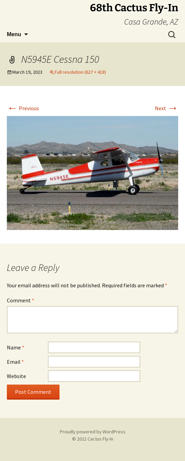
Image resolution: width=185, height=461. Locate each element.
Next (166, 108)
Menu (14, 34)
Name (15, 347)
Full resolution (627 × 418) (80, 72)
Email (15, 361)
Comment (20, 300)
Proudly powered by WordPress (92, 432)
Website (16, 376)
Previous (23, 108)
